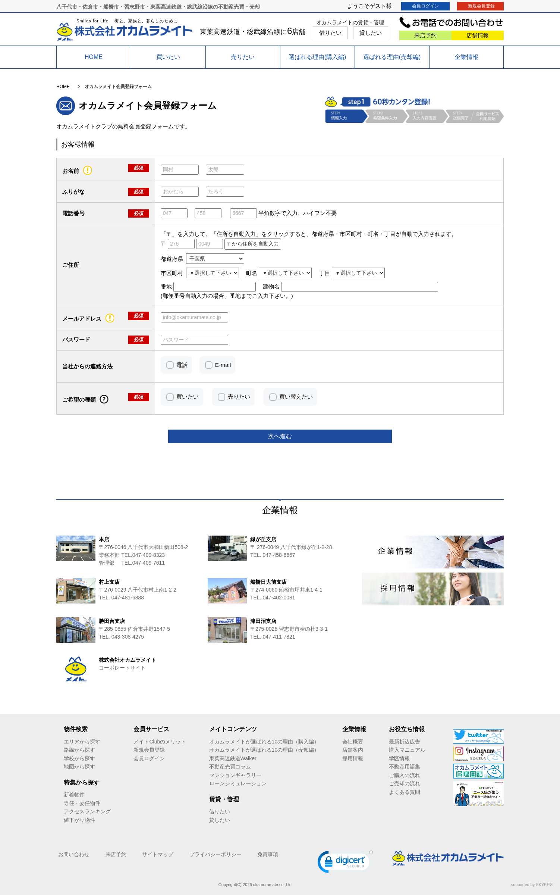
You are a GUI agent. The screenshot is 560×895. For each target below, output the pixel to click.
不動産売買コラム (230, 767)
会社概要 (352, 742)
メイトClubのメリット (159, 742)
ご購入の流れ (404, 775)
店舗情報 (477, 35)
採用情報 (352, 758)
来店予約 (425, 35)
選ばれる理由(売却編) (392, 57)
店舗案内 (352, 750)
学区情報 (399, 758)
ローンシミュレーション (238, 783)
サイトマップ (157, 854)
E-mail (223, 365)
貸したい (370, 32)
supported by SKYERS (532, 884)
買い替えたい (296, 396)
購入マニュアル (407, 750)
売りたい (243, 57)
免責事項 (267, 854)
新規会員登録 (481, 6)
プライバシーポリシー (215, 854)
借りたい (330, 32)
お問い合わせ (73, 854)
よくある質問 (404, 792)
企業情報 (466, 57)
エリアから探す (82, 742)
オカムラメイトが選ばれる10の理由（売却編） (264, 750)
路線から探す (79, 750)
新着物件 (74, 795)
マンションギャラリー (235, 775)
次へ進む (280, 436)
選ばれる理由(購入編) (317, 57)
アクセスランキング (87, 811)
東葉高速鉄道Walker (233, 758)
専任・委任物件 (82, 803)
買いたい (168, 57)
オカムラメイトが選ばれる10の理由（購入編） (264, 742)
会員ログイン (425, 6)
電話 (182, 365)
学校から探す (79, 758)
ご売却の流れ (404, 783)
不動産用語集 (404, 767)
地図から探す (79, 767)
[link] (345, 863)
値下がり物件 (79, 820)
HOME (94, 57)
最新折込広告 (404, 742)
